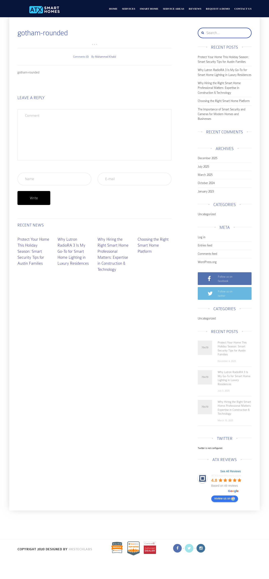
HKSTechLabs (80, 549)
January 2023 (206, 191)
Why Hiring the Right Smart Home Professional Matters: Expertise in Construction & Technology (219, 87)
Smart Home (149, 8)
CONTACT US (243, 8)
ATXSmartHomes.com (226, 475)
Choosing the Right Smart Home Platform (153, 245)
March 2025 (205, 174)
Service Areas (173, 8)
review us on (224, 498)
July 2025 (203, 166)
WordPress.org (207, 262)
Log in (202, 237)
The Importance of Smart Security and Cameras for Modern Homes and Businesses (221, 114)
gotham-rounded (28, 72)
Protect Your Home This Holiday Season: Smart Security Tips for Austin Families (33, 251)
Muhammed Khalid (105, 56)
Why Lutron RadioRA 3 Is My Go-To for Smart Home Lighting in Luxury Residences (73, 251)
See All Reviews (230, 471)
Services (128, 8)
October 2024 (206, 183)
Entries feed (205, 245)
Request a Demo (218, 8)
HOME (113, 8)
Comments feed (207, 253)
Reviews (195, 8)
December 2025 (207, 158)
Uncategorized (207, 214)
